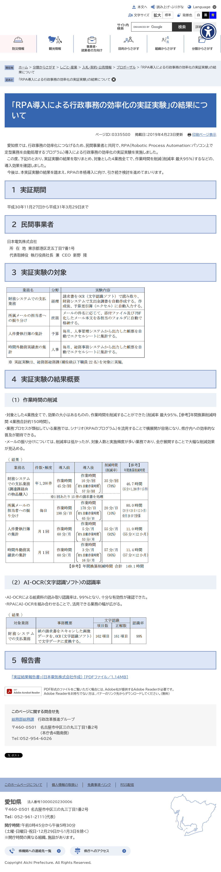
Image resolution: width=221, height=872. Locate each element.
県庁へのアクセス (96, 851)
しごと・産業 (68, 67)
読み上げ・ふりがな (170, 7)
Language (201, 7)
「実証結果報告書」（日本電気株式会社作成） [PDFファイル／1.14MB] (70, 677)
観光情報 (55, 48)
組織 (165, 49)
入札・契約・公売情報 (97, 67)
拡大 (157, 15)
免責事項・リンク (99, 784)
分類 (202, 49)
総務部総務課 (23, 719)
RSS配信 (127, 784)
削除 (114, 79)
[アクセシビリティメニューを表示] (208, 31)
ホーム (23, 67)
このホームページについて (23, 784)
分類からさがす (44, 67)
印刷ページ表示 (204, 134)
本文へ (142, 7)
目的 (128, 49)
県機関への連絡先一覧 (35, 851)
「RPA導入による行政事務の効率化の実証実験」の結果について (64, 79)
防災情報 (18, 48)
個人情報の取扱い (65, 784)
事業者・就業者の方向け (91, 48)
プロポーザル (126, 67)
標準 (168, 15)
